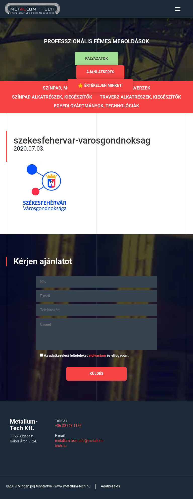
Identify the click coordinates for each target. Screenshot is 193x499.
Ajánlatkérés (100, 72)
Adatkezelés (110, 486)
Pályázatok (96, 58)
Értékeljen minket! (100, 85)
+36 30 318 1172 (68, 426)
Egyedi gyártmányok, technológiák (96, 105)
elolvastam (97, 355)
